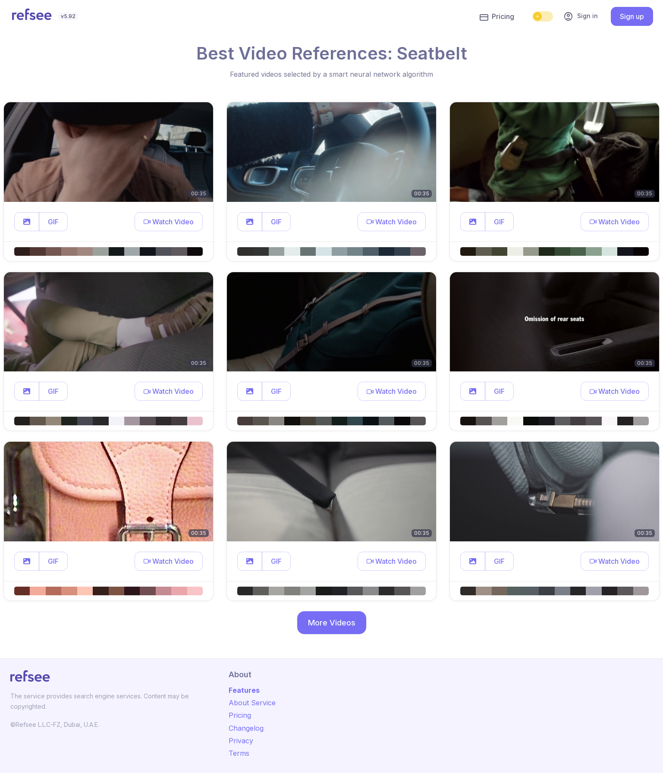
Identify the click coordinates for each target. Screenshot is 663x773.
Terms (239, 753)
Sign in (580, 16)
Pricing (497, 17)
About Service (252, 702)
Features (244, 690)
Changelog (246, 728)
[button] (26, 221)
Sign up (632, 16)
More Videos (331, 622)
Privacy (241, 740)
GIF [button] (53, 221)
